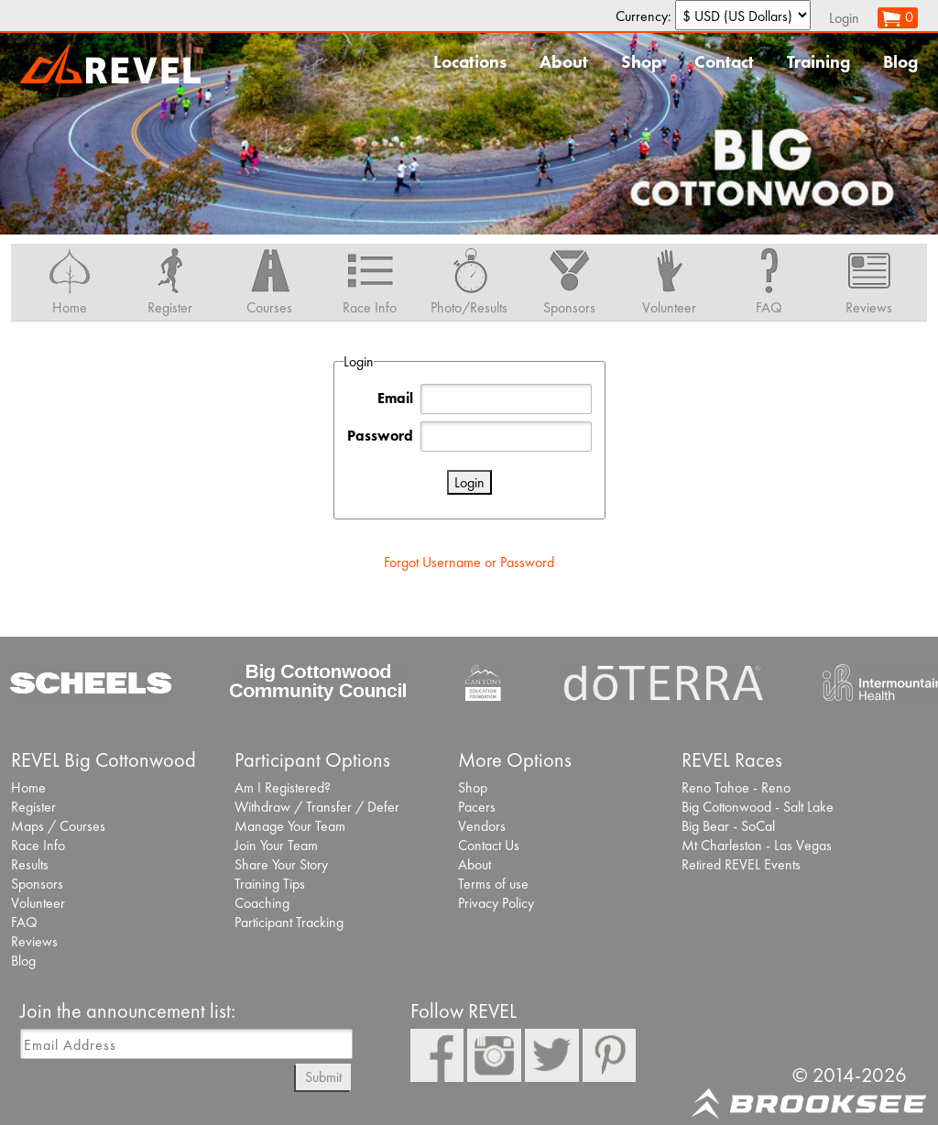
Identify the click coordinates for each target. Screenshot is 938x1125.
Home (28, 787)
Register (33, 806)
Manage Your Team (289, 826)
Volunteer (38, 902)
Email (395, 398)
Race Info (38, 845)
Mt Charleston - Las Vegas (757, 845)
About (564, 61)
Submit (323, 1077)
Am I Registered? (282, 787)
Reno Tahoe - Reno (736, 787)
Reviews (34, 941)
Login (844, 17)
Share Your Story (281, 864)
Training (818, 61)
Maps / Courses (58, 826)
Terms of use (493, 883)
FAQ (24, 922)
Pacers (477, 806)
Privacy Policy (496, 902)
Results (30, 864)
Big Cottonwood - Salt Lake (758, 806)
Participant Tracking (289, 922)
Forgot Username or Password (469, 562)
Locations (470, 61)
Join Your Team (276, 845)
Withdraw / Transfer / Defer (316, 806)
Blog (900, 61)
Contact (724, 61)
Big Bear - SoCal (728, 826)
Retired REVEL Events (741, 864)
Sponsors (37, 883)
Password (380, 435)
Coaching (261, 902)
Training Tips (269, 883)
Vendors (482, 826)
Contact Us (488, 845)
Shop (641, 61)
